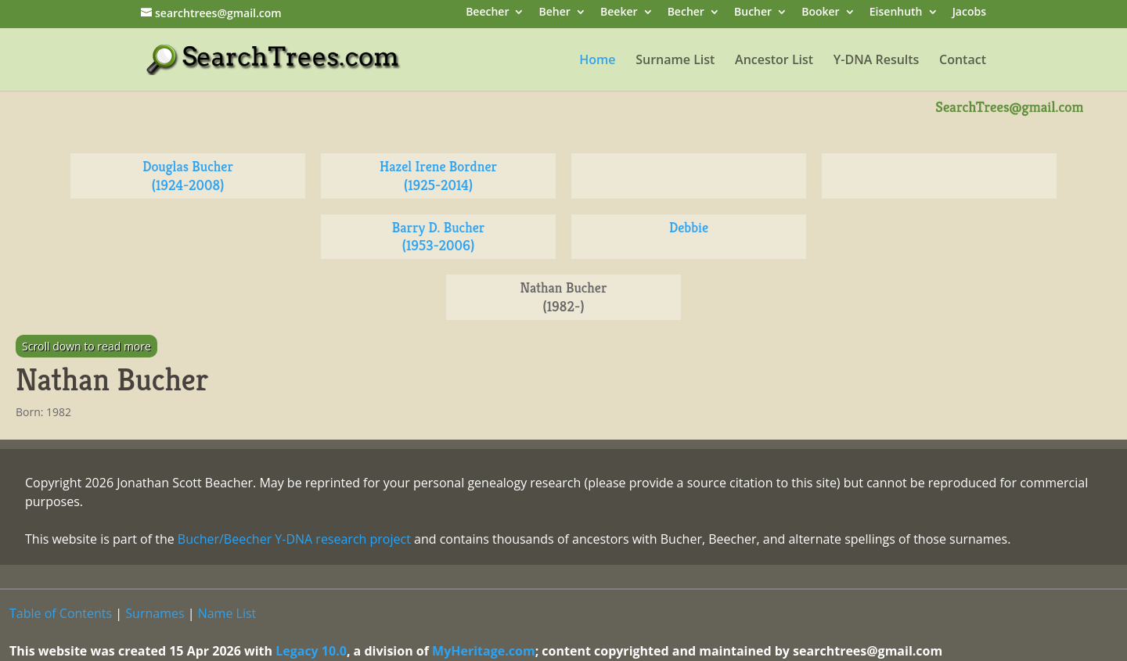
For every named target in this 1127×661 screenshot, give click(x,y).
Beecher (487, 13)
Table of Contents (60, 613)
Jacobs (969, 13)
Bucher (753, 13)
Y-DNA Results (877, 61)
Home (597, 61)
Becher (686, 13)
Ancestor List (774, 61)
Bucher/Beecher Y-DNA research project (294, 539)
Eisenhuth (896, 13)
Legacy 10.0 (311, 650)
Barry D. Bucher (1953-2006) (438, 236)
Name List (227, 613)
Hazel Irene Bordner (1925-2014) (438, 175)
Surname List (675, 61)
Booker (820, 13)
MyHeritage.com (483, 650)
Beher (555, 13)
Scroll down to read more (86, 346)
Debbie (688, 227)
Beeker (619, 13)
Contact (962, 61)
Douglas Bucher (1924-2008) (187, 175)
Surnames (154, 613)
